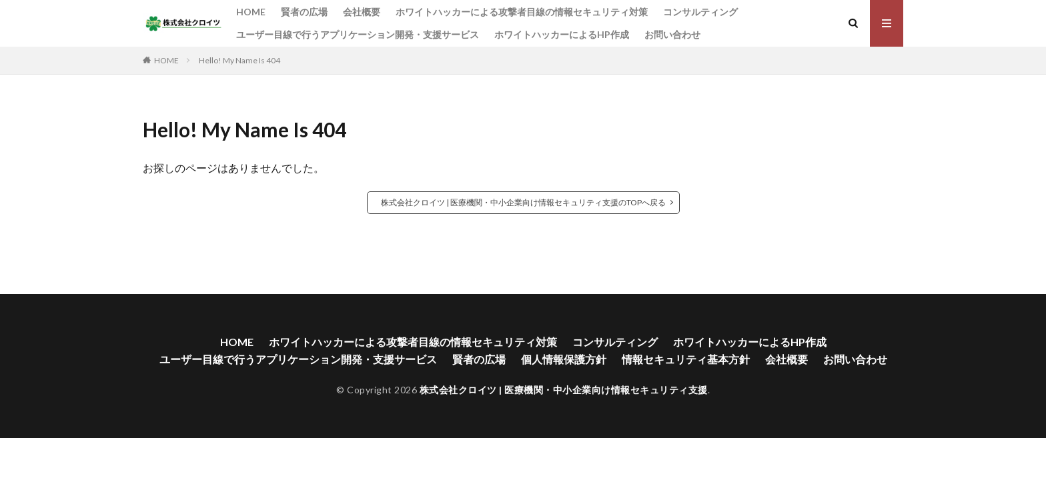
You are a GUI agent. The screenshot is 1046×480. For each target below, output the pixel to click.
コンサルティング (700, 11)
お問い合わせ (672, 34)
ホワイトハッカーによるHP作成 (561, 34)
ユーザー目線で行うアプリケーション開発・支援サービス (357, 34)
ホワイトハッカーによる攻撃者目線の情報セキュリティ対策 (522, 11)
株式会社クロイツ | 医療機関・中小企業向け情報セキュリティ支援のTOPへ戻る (523, 202)
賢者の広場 (304, 11)
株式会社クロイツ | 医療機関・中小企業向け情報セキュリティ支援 (564, 389)
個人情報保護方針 (563, 359)
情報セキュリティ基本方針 (686, 359)
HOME (251, 11)
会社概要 (361, 11)
